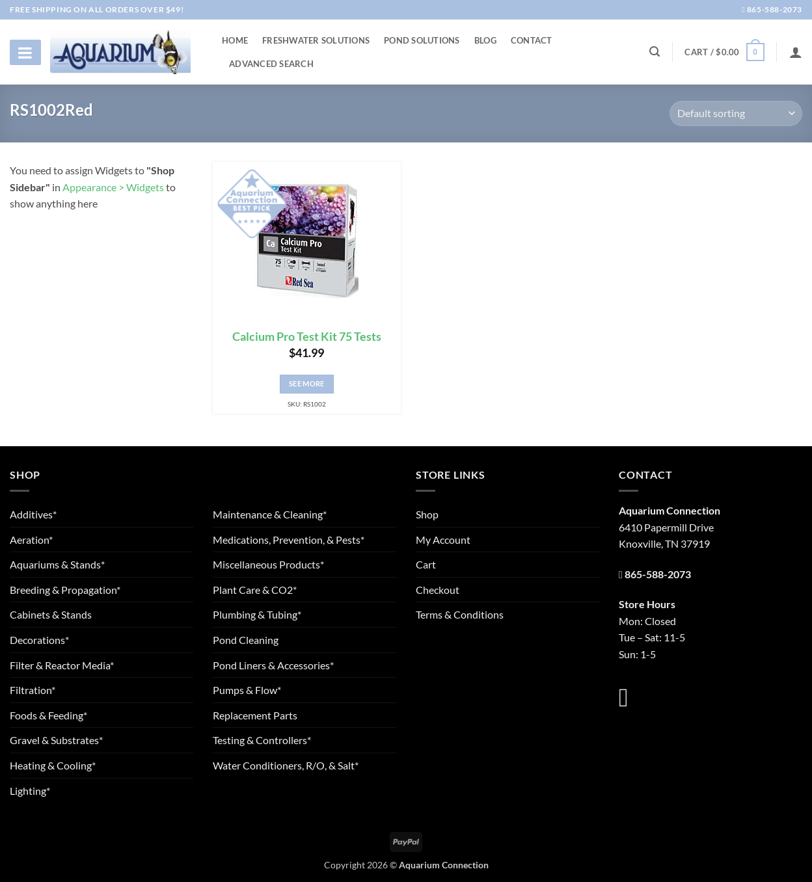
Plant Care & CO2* (255, 589)
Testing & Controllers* (262, 740)
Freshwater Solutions (316, 40)
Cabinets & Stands (51, 614)
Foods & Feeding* (48, 715)
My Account (443, 539)
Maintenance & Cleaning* (270, 514)
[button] (724, 52)
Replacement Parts (255, 715)
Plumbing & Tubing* (257, 614)
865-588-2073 (772, 9)
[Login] (795, 52)
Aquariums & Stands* (57, 564)
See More (307, 383)
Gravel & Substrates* (56, 740)
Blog (485, 40)
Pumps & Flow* (247, 690)
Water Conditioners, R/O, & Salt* (286, 765)
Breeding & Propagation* (65, 589)
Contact (531, 40)
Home (235, 40)
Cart (426, 564)
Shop (427, 514)
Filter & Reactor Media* (62, 665)
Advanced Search (271, 64)
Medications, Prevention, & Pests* (288, 539)
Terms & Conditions (460, 614)
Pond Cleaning (245, 640)
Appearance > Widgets (113, 187)
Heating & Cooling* (53, 765)
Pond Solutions (422, 40)
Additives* (33, 514)
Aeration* (31, 539)
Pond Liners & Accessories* (273, 665)
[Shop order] (736, 113)
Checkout (437, 589)
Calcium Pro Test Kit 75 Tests (306, 336)
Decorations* (39, 640)
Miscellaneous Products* (268, 564)
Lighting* (30, 790)
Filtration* (32, 690)
